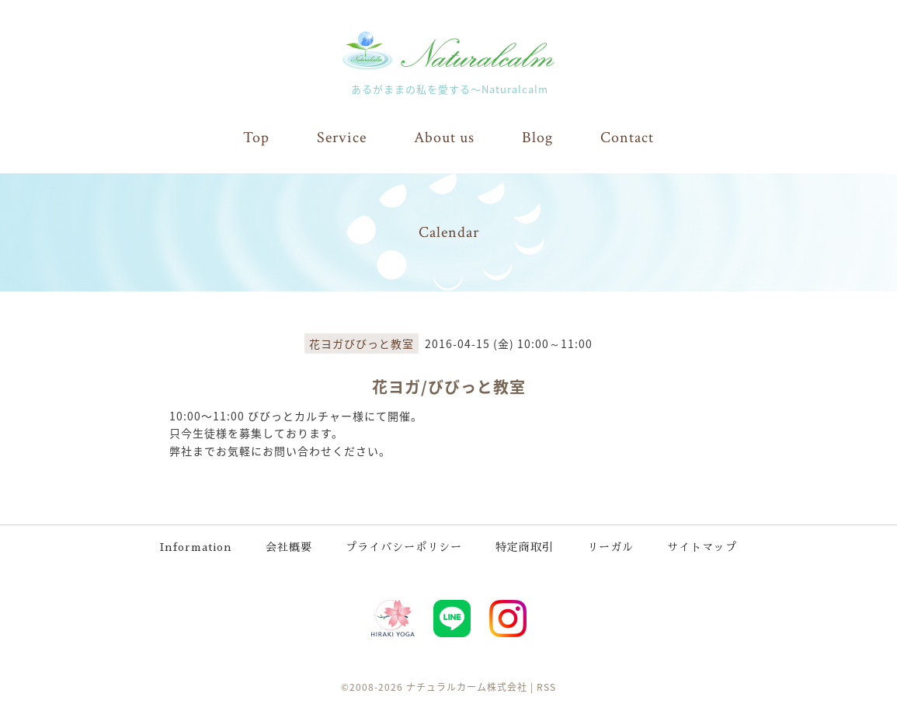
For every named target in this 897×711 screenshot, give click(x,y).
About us (444, 137)
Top (256, 137)
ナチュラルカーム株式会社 (466, 687)
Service (342, 137)
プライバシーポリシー (404, 547)
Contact (627, 137)
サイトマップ (702, 547)
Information (196, 547)
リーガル (610, 547)
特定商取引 (524, 547)
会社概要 (289, 547)
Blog (537, 137)
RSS (546, 687)
